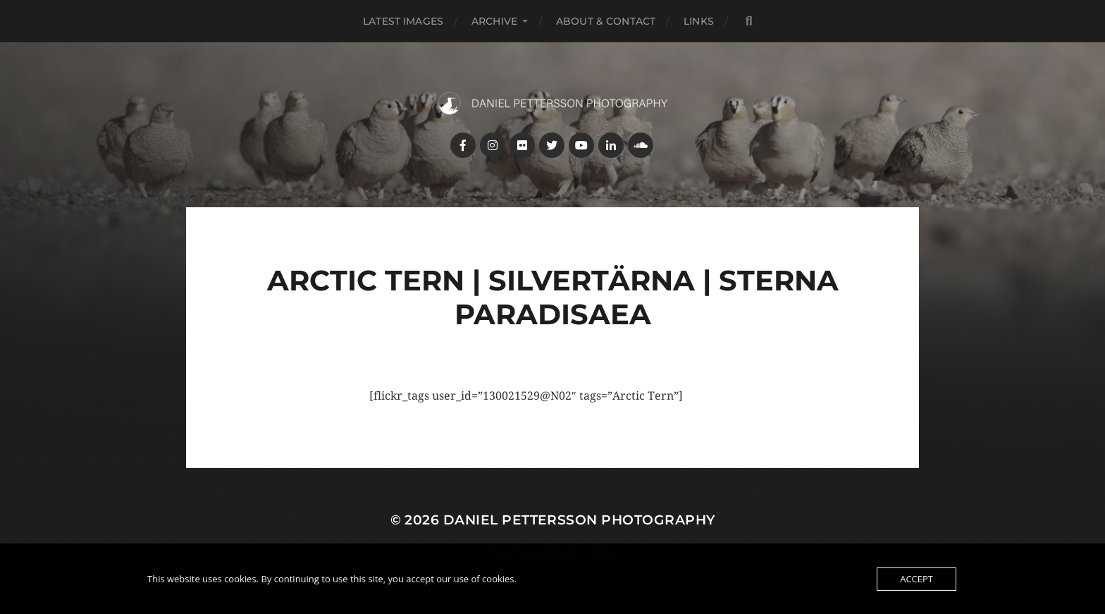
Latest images (403, 21)
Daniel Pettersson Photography (579, 520)
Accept (916, 578)
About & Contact (605, 21)
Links (699, 21)
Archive (494, 21)
